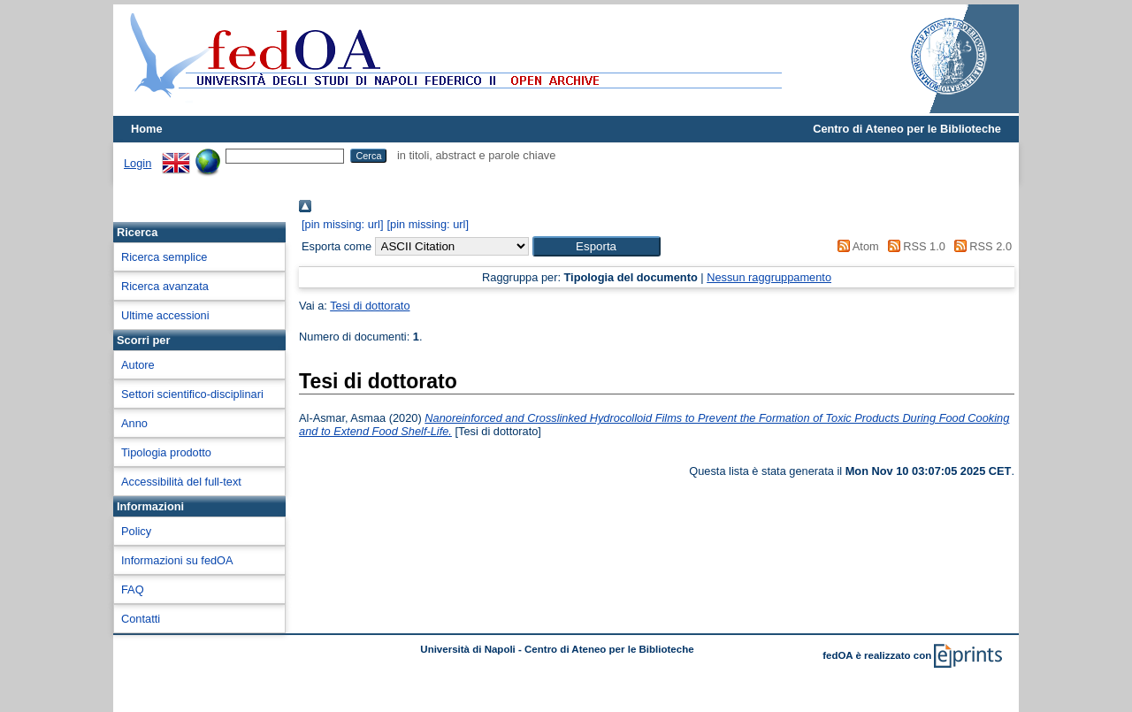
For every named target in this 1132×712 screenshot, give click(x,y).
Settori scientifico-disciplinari (192, 394)
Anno (134, 423)
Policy (136, 531)
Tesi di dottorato (369, 305)
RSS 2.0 (980, 246)
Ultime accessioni (165, 315)
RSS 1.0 (913, 246)
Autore (138, 364)
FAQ (132, 589)
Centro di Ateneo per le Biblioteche (907, 128)
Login (137, 163)
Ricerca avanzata (165, 286)
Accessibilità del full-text (181, 481)
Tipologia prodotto (166, 452)
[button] (596, 246)
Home (147, 128)
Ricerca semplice (164, 257)
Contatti (140, 618)
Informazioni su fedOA (177, 560)
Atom (855, 246)
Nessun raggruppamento (769, 277)
